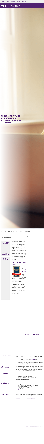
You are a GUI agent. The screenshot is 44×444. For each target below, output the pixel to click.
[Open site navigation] (42, 6)
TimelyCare (20, 389)
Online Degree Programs (5, 243)
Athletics (13, 1)
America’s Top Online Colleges (24, 271)
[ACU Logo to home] (11, 5)
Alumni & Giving (25, 1)
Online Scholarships (5, 254)
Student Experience (5, 259)
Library (8, 1)
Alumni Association (22, 392)
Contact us (18, 398)
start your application (31, 398)
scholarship (32, 359)
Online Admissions (5, 248)
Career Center (21, 391)
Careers (18, 1)
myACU (3, 1)
